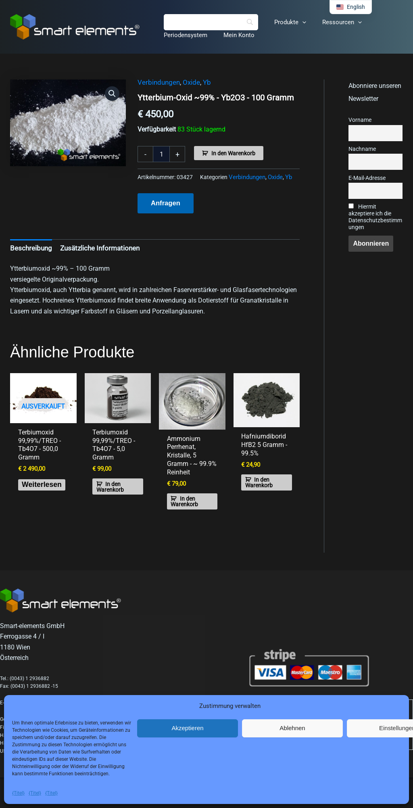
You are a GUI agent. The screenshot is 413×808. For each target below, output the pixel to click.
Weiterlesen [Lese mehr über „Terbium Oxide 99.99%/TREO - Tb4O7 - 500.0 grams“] (48, 486)
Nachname (362, 149)
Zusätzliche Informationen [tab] (94, 247)
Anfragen (165, 202)
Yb (202, 82)
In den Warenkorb (233, 153)
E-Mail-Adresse (367, 178)
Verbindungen (157, 82)
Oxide (188, 82)
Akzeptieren (187, 727)
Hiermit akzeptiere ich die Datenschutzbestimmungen (375, 217)
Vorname (359, 120)
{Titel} (18, 793)
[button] (296, 22)
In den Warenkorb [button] (114, 487)
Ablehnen (292, 727)
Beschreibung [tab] (29, 247)
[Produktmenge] (161, 154)
